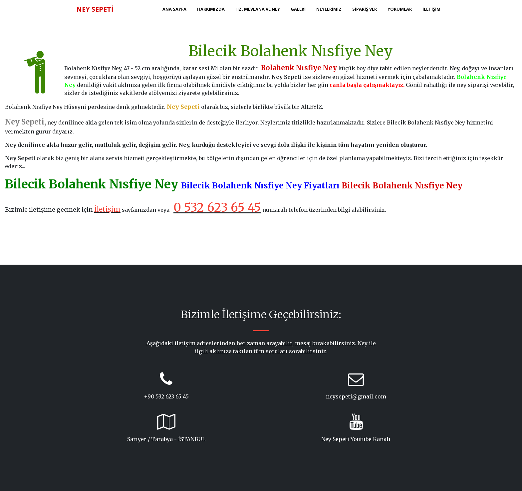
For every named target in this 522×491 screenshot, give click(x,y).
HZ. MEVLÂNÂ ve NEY (257, 9)
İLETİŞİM (431, 9)
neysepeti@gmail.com (356, 396)
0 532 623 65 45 (217, 207)
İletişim (107, 209)
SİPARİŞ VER (364, 9)
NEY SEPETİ (95, 9)
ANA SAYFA (174, 9)
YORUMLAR (400, 9)
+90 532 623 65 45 (166, 396)
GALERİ (298, 9)
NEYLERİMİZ (329, 9)
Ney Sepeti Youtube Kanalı (356, 439)
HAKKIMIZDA (211, 9)
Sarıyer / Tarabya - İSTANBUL (166, 439)
